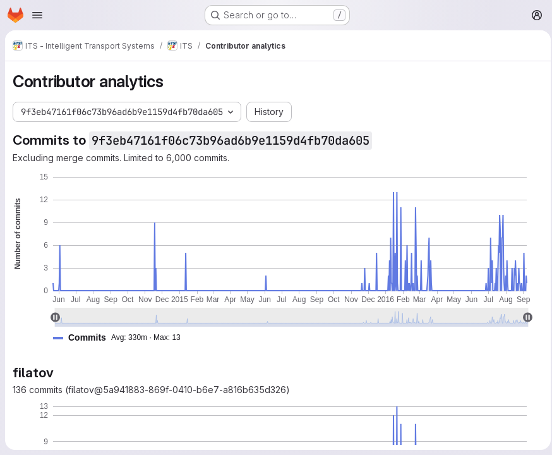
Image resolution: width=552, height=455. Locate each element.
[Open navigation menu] (37, 15)
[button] (122, 337)
